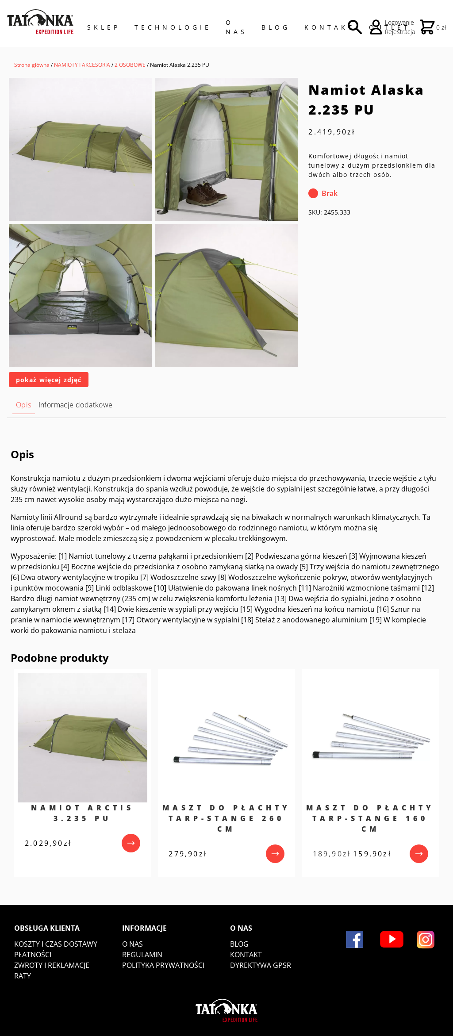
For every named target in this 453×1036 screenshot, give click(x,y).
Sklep (103, 27)
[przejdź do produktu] (131, 843)
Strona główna (32, 65)
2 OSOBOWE (130, 65)
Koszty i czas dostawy (55, 944)
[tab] (23, 405)
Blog (275, 27)
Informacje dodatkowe (75, 405)
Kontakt (329, 27)
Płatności (32, 954)
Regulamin (142, 954)
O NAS (236, 27)
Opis (23, 405)
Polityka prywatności (163, 965)
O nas (132, 944)
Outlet (390, 27)
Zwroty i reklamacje (51, 965)
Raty (22, 976)
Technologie (172, 27)
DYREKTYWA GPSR (260, 965)
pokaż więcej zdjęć (48, 380)
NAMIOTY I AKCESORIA (82, 65)
